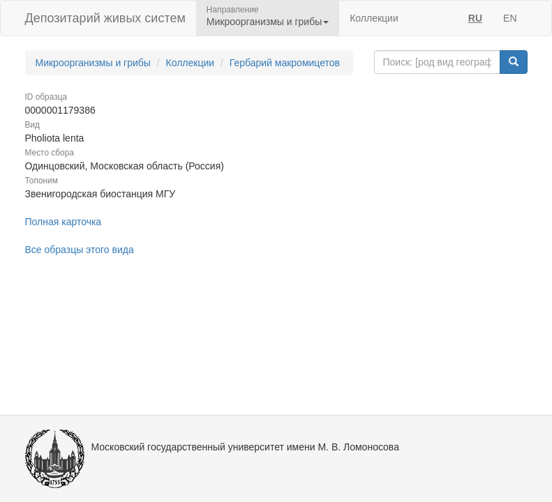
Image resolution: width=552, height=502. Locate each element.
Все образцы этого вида (79, 249)
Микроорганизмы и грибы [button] (268, 21)
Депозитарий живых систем (105, 18)
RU (475, 18)
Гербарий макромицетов (285, 62)
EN (509, 18)
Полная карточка (63, 221)
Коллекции (374, 18)
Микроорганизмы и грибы (93, 62)
